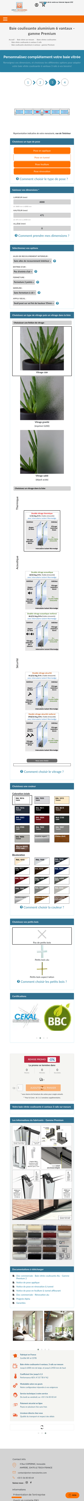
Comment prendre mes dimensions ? (42, 236)
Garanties (21, 1274)
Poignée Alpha (23, 1270)
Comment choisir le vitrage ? (42, 772)
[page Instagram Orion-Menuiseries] (27, 1454)
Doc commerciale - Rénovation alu (32, 1265)
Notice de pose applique (28, 1253)
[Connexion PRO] (37, 5)
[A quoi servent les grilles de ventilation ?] (35, 271)
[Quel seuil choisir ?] (57, 303)
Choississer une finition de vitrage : (29, 323)
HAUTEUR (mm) (20, 210)
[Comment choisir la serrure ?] (38, 292)
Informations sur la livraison (28, 1483)
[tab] (28, 82)
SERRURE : (18, 288)
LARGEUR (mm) (20, 197)
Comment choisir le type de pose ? (42, 178)
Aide (72, 1495)
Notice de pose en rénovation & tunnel (34, 1257)
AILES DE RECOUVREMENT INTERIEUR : (30, 256)
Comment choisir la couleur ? (42, 907)
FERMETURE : (19, 277)
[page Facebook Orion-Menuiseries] (31, 1454)
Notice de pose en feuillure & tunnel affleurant (38, 1261)
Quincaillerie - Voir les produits (30, 1477)
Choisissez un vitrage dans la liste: (30, 488)
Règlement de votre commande (31, 1488)
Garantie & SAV (22, 1494)
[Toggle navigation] (5, 19)
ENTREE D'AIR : (19, 267)
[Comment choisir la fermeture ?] (37, 282)
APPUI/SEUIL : (19, 298)
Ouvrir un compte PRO (26, 1471)
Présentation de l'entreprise (29, 1465)
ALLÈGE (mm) (19, 224)
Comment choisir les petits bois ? (42, 982)
